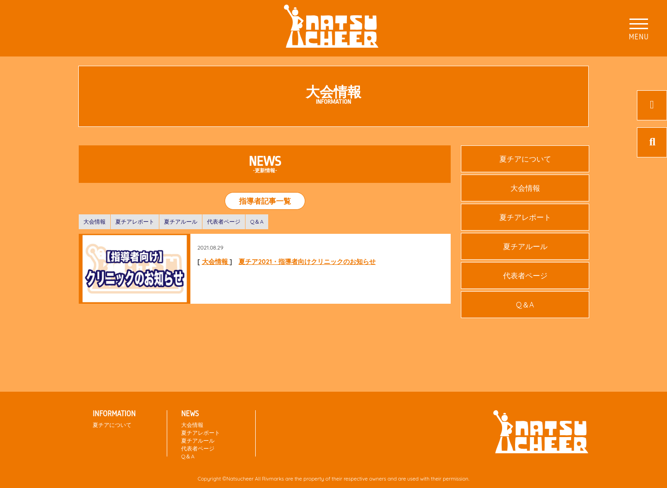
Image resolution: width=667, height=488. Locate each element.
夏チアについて (525, 158)
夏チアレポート (134, 221)
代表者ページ (223, 221)
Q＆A (257, 221)
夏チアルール (180, 221)
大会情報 (94, 221)
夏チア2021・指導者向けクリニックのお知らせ (307, 261)
